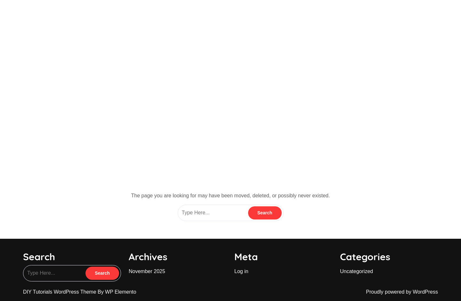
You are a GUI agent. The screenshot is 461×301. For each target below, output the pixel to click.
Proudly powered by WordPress (402, 292)
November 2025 (147, 271)
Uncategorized (356, 271)
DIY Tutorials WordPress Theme (60, 292)
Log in (241, 271)
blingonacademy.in (57, 12)
